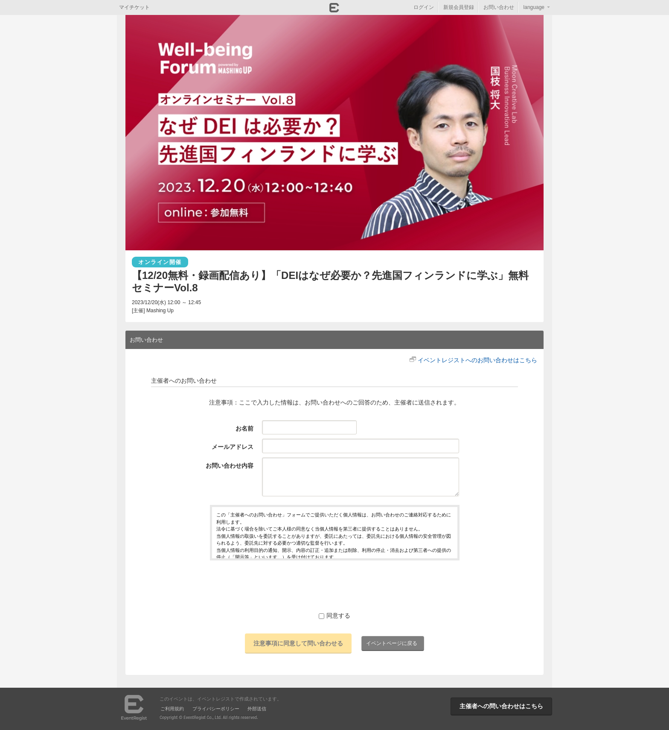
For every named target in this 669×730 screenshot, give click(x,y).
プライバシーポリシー (215, 708)
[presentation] (334, 585)
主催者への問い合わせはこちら (501, 706)
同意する (334, 615)
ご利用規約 (172, 708)
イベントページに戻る (391, 643)
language (534, 7)
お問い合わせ (498, 7)
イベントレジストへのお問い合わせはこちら (477, 360)
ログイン (423, 7)
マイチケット (134, 7)
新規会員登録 (458, 7)
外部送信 (256, 708)
